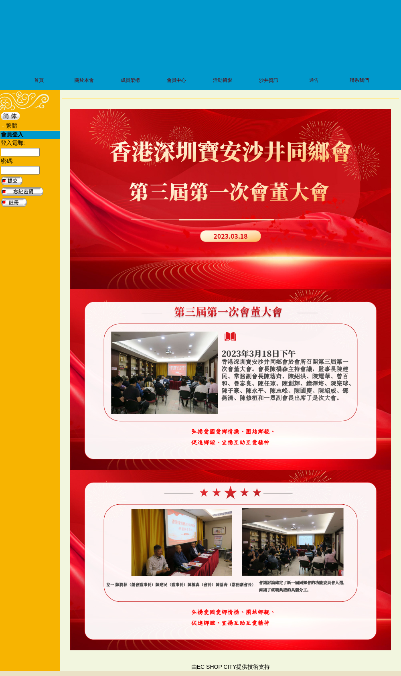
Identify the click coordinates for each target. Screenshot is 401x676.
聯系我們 (359, 80)
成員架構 (130, 80)
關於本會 (84, 80)
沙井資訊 (268, 80)
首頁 (39, 80)
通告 (314, 80)
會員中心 (176, 80)
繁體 (11, 125)
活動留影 (222, 80)
